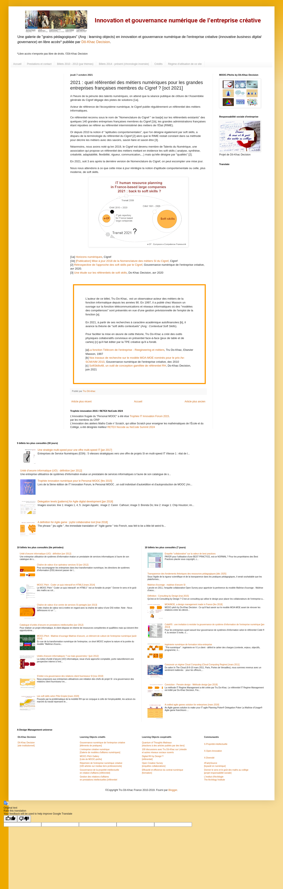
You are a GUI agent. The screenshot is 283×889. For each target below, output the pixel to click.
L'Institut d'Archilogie (213, 777)
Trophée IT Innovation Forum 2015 (149, 416)
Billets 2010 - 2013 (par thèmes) (75, 63)
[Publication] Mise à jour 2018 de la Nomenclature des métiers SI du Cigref (122, 260)
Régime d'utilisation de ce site (185, 63)
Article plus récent (81, 401)
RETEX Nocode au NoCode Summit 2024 (131, 427)
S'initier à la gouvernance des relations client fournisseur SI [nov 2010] (70, 676)
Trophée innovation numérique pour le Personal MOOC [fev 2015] (75, 480)
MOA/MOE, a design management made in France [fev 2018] (194, 604)
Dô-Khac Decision (95, 42)
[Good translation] (10, 818)
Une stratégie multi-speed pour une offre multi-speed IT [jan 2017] (75, 449)
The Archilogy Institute (214, 780)
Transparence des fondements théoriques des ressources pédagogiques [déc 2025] (186, 574)
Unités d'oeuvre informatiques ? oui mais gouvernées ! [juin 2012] (68, 656)
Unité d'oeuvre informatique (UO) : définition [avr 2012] (51, 470)
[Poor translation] (24, 818)
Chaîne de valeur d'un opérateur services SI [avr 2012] (63, 565)
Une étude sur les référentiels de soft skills (100, 272)
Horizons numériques (89, 256)
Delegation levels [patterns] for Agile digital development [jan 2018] (75, 501)
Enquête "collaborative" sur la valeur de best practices (190, 554)
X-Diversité (209, 758)
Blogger (172, 790)
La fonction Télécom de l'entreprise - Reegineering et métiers (126, 349)
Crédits (158, 63)
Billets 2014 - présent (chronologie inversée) (124, 63)
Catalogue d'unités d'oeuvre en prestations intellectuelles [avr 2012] (51, 625)
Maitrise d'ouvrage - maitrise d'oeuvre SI (166, 585)
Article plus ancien (195, 401)
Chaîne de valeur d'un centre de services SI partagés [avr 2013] (67, 605)
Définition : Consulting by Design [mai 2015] (168, 596)
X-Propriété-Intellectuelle (215, 744)
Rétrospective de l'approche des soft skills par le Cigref (108, 264)
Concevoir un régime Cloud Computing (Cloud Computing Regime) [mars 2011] (202, 664)
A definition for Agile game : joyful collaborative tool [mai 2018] (73, 522)
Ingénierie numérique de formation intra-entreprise (188, 644)
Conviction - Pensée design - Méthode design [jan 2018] (191, 684)
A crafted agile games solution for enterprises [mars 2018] (192, 704)
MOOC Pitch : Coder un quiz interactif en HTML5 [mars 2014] (66, 585)
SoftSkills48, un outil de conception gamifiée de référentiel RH (127, 365)
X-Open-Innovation (213, 751)
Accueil (17, 63)
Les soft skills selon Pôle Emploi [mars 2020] (58, 696)
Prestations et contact (39, 63)
